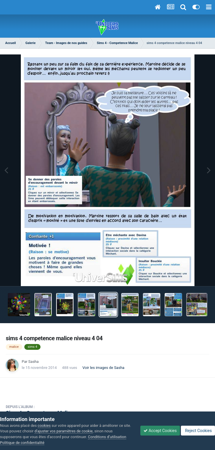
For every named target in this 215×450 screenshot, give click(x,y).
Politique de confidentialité (22, 442)
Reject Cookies (198, 430)
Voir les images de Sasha (103, 367)
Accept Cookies (160, 430)
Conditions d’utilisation (107, 437)
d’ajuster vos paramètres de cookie (63, 431)
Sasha (33, 361)
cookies (44, 425)
